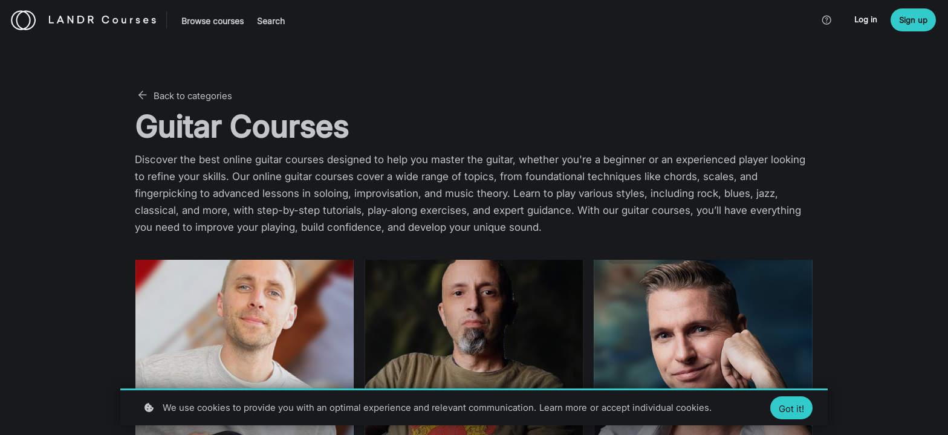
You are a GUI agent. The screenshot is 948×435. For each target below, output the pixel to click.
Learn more (563, 407)
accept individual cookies (655, 407)
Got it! (791, 408)
